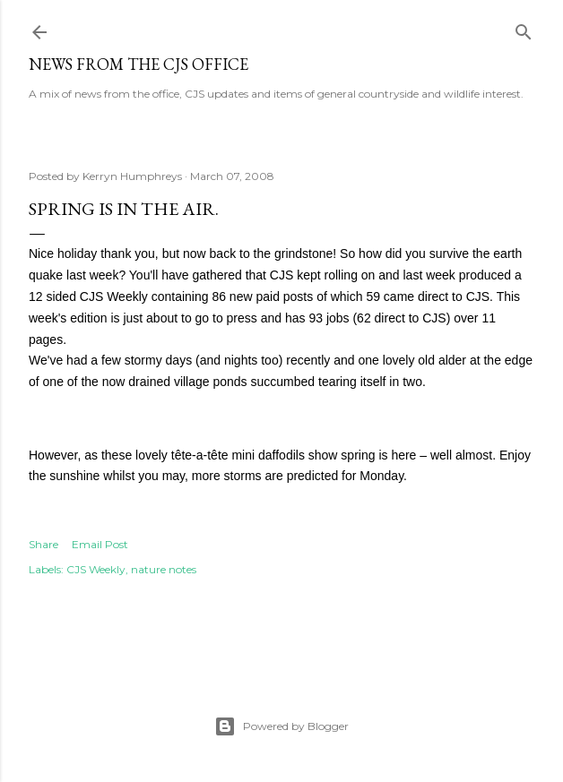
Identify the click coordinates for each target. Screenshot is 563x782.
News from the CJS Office (138, 64)
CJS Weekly (96, 569)
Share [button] (43, 544)
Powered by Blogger (281, 726)
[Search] (523, 28)
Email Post (100, 544)
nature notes (163, 569)
